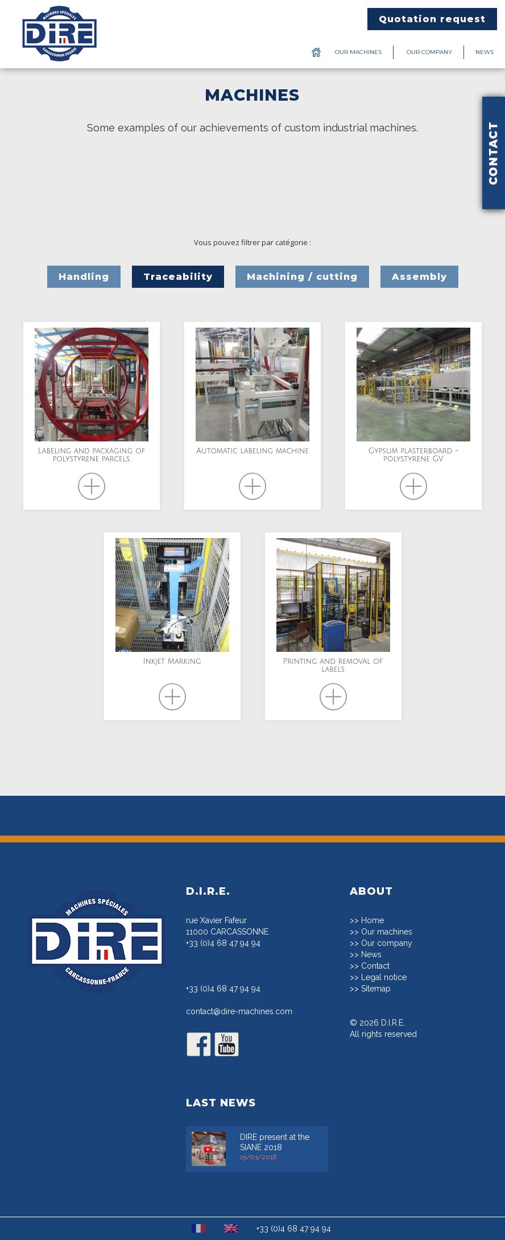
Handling (84, 276)
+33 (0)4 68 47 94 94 (223, 943)
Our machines (358, 52)
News (484, 52)
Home (372, 920)
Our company (429, 52)
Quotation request (432, 19)
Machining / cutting (302, 276)
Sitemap (376, 988)
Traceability (178, 276)
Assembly (419, 276)
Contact (375, 965)
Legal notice (384, 977)
